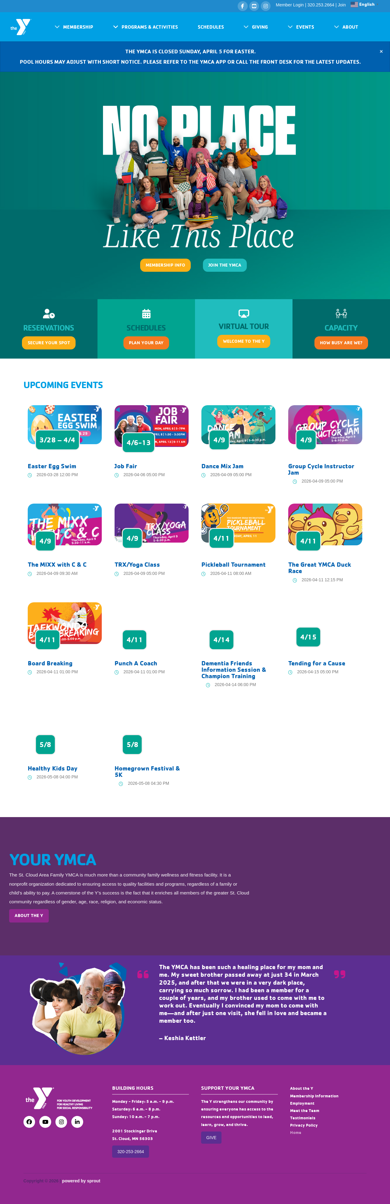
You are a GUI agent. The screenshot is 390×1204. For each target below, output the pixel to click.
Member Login (290, 4)
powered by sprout (81, 1180)
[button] (74, 26)
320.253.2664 (320, 4)
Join (342, 4)
